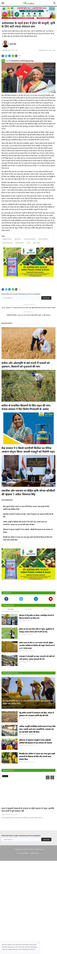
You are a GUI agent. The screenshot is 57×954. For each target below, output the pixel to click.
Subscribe (46, 298)
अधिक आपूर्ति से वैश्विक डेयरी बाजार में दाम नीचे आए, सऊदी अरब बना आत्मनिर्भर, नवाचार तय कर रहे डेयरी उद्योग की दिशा (37, 764)
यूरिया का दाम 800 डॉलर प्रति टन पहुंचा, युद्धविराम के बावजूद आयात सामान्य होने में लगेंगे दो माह (36, 635)
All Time (46, 609)
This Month (28, 609)
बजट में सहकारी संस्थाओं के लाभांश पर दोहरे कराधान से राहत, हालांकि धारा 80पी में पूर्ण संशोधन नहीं (28, 859)
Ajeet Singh (22, 620)
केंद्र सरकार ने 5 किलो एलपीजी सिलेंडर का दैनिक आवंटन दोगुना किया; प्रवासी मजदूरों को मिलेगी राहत (28, 449)
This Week (10, 609)
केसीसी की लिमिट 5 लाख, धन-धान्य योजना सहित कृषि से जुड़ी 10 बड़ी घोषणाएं (28, 315)
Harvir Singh (22, 639)
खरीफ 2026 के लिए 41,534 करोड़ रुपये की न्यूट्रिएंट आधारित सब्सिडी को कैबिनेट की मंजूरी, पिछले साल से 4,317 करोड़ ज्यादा (37, 655)
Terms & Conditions (23, 902)
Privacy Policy (35, 902)
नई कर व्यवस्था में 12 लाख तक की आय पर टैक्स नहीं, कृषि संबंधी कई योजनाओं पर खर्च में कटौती (28, 308)
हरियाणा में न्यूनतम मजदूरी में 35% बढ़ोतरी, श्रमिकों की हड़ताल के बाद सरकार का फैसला (35, 781)
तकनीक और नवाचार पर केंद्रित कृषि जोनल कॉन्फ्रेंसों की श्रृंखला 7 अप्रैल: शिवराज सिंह (28, 492)
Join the (17, 61)
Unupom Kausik (6, 864)
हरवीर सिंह (13, 44)
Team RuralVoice (23, 660)
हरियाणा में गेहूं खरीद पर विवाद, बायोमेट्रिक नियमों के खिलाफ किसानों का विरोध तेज (36, 616)
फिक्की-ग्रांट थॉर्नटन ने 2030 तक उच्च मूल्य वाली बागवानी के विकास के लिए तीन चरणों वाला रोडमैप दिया (37, 801)
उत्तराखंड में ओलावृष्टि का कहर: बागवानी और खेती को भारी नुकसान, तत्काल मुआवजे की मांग (36, 672)
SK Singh (5, 736)
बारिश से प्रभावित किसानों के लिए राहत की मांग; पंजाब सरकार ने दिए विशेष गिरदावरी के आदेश (26, 407)
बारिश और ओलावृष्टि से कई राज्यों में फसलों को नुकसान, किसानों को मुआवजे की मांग (26, 364)
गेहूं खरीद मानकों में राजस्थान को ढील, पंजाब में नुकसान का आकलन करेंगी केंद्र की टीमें (36, 744)
